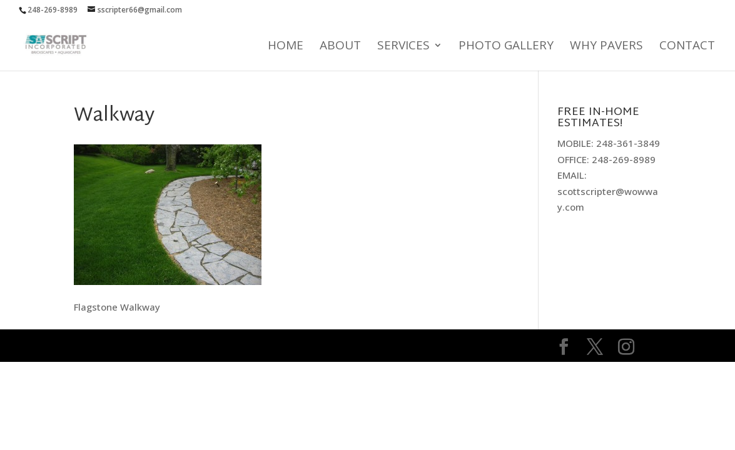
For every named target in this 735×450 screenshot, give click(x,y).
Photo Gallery (506, 47)
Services (403, 47)
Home (285, 47)
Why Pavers (606, 47)
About (340, 47)
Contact (687, 47)
